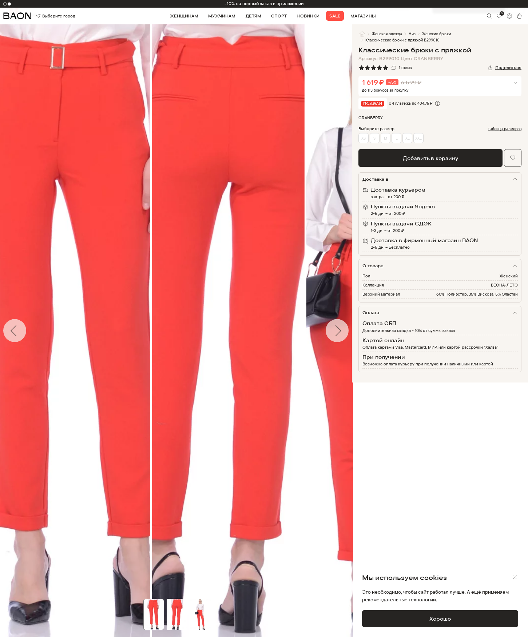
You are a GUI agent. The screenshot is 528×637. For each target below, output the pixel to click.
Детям (253, 16)
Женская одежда (387, 33)
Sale (335, 16)
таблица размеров (504, 129)
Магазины (363, 16)
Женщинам (184, 16)
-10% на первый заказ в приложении (264, 3)
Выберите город (46, 16)
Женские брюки (436, 33)
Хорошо (440, 619)
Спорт (279, 16)
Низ (412, 33)
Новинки (308, 16)
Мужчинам (221, 16)
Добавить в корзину (430, 158)
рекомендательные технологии (399, 599)
